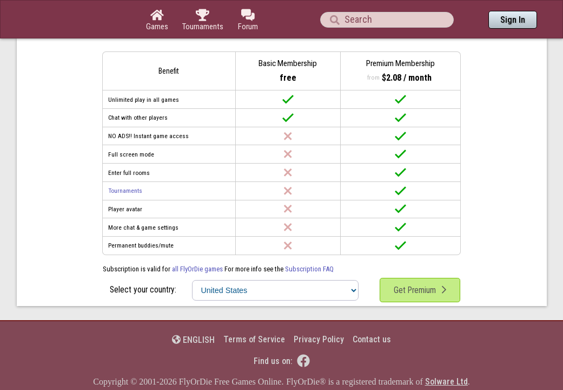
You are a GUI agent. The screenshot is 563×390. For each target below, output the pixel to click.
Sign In (512, 20)
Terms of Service (254, 309)
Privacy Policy (319, 309)
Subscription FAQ (309, 239)
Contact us (372, 309)
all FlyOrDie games (197, 239)
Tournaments (125, 161)
